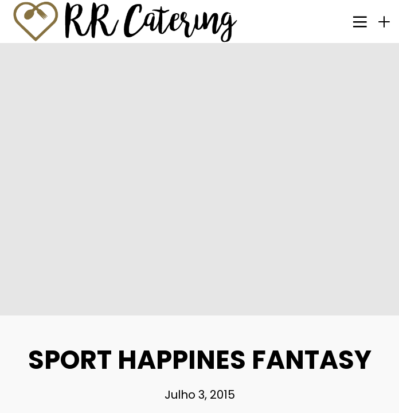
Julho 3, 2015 (200, 395)
